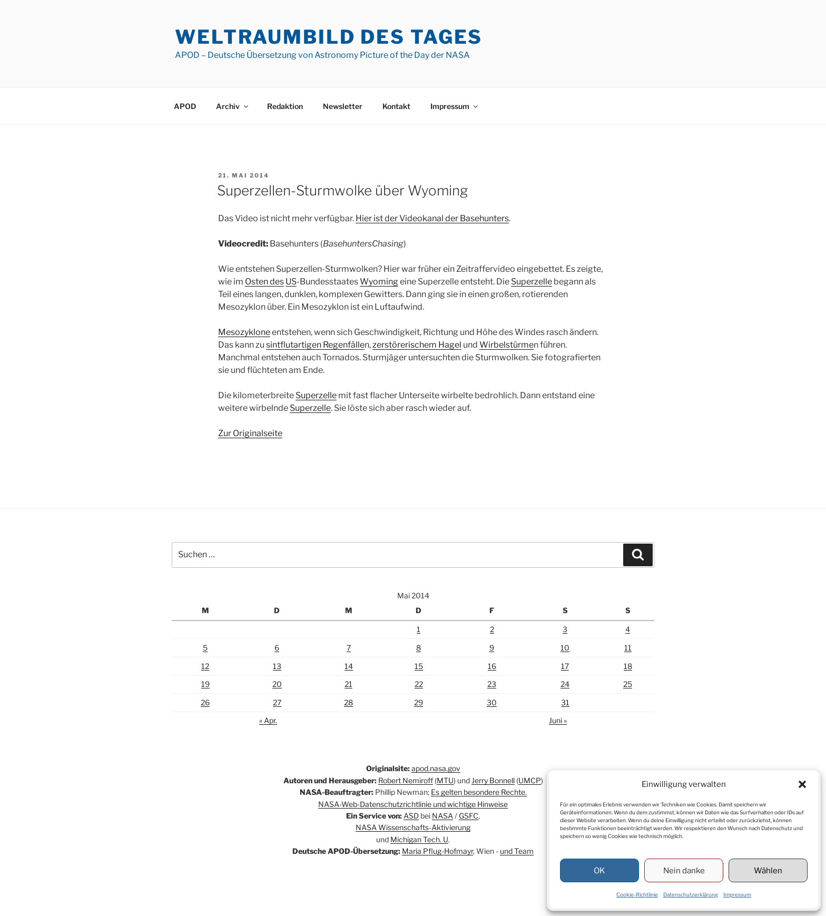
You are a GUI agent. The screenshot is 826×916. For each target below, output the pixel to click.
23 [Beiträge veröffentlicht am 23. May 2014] (491, 683)
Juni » (558, 720)
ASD (411, 815)
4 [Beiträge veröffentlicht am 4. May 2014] (627, 629)
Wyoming (379, 282)
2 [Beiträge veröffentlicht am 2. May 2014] (492, 629)
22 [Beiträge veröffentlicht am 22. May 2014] (419, 683)
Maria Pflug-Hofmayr (437, 850)
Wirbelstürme (506, 345)
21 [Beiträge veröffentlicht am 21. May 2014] (348, 683)
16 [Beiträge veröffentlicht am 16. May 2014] (492, 666)
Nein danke (684, 870)
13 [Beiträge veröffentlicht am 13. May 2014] (277, 666)
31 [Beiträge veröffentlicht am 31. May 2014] (565, 702)
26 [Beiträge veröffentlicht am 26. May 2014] (205, 702)
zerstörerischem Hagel (416, 345)
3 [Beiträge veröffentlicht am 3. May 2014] (565, 629)
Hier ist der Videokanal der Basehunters (432, 218)
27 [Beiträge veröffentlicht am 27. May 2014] (277, 702)
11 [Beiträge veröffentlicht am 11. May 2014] (628, 647)
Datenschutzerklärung (690, 894)
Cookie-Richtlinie (637, 894)
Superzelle (531, 282)
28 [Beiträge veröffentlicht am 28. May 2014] (348, 702)
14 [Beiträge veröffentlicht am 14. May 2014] (349, 666)
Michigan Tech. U (419, 839)
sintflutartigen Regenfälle (315, 345)
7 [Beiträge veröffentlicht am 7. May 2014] (349, 647)
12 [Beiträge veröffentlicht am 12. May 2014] (205, 666)
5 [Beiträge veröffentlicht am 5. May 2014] (205, 647)
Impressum (737, 894)
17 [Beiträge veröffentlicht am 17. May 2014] (565, 666)
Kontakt (396, 106)
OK (599, 870)
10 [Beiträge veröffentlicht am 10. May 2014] (564, 647)
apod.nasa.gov (435, 768)
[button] (802, 784)
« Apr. (268, 720)
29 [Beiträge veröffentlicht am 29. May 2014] (418, 702)
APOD (185, 106)
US (291, 282)
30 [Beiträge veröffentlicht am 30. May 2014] (492, 702)
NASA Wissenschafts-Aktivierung (413, 827)
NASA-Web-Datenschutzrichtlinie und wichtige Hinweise (413, 804)
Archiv (233, 106)
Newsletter (342, 106)
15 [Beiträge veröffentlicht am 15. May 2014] (419, 666)
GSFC (468, 815)
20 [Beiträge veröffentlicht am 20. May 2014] (277, 683)
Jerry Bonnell (493, 780)
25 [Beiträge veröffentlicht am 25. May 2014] (627, 683)
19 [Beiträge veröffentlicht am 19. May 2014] (205, 683)
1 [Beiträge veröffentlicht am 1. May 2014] (418, 629)
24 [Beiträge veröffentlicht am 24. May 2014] (564, 683)
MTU (445, 780)
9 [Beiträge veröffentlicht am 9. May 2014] (491, 647)
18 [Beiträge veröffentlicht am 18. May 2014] (628, 666)
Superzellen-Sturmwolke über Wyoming (342, 190)
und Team (517, 850)
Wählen (768, 870)
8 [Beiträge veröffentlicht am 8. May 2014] (418, 647)
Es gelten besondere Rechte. (479, 791)
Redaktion (285, 106)
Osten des (264, 282)
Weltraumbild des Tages (329, 36)
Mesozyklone (244, 332)
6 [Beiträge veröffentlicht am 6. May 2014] (276, 647)
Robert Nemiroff (405, 780)
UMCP (529, 780)
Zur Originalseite (250, 433)
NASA (442, 815)
